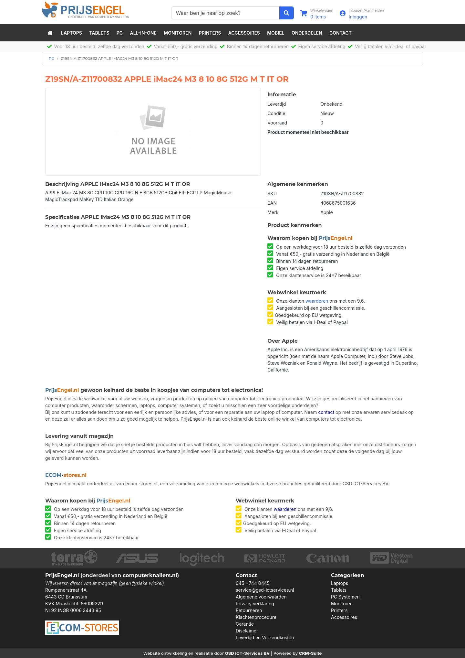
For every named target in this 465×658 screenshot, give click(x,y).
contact (326, 412)
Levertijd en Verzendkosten (265, 637)
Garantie (245, 624)
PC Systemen (345, 596)
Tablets (99, 33)
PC (120, 33)
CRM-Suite (310, 653)
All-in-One (143, 33)
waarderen (316, 301)
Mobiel (275, 33)
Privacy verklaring (255, 603)
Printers (210, 33)
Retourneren (249, 610)
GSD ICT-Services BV (247, 653)
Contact (340, 33)
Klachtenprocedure (256, 617)
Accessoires (244, 33)
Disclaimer (247, 630)
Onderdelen (307, 33)
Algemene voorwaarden (261, 596)
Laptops (71, 33)
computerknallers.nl (150, 575)
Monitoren (177, 33)
